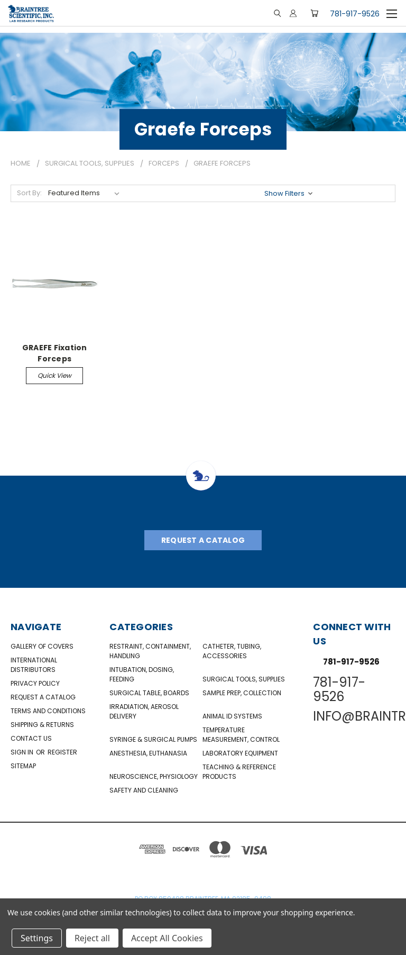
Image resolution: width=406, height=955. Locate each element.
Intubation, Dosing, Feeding (141, 674)
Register (62, 752)
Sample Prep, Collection (241, 692)
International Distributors (34, 665)
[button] (289, 193)
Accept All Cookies (167, 938)
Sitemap (23, 765)
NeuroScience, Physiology (153, 776)
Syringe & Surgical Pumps (153, 739)
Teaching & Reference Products (239, 771)
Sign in (23, 752)
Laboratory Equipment (240, 753)
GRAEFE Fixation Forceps (54, 352)
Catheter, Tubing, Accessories (231, 651)
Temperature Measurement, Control (241, 734)
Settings (37, 938)
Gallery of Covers (42, 646)
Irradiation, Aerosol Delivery (144, 711)
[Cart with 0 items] (314, 13)
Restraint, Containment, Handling (150, 651)
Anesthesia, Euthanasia (148, 753)
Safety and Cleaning (143, 790)
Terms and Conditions (48, 710)
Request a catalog (43, 697)
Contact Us (31, 738)
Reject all (92, 938)
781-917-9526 (355, 13)
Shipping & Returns (42, 724)
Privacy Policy (35, 683)
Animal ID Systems (232, 716)
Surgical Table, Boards (149, 692)
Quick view (54, 375)
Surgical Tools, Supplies (243, 679)
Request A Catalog (203, 540)
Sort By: (29, 193)
